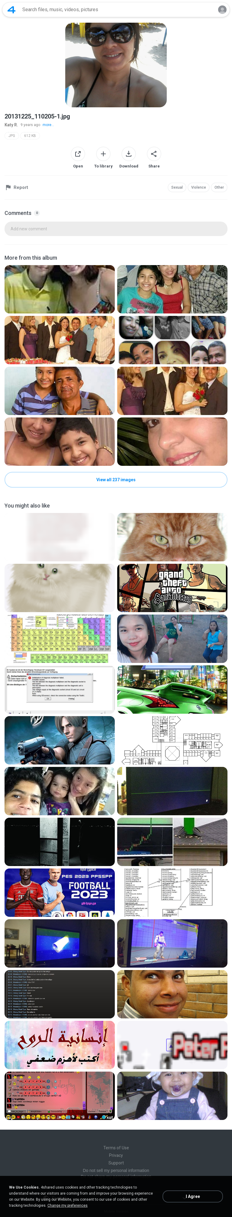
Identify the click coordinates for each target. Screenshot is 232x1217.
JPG (11, 136)
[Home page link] (11, 9)
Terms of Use (116, 1147)
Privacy (116, 1155)
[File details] (60, 289)
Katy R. (11, 124)
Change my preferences (67, 1205)
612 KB (30, 136)
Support (116, 1162)
